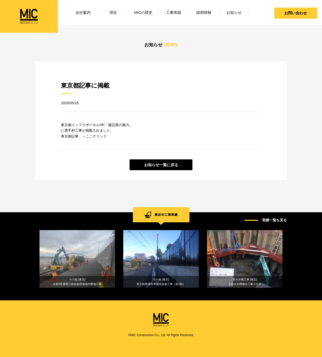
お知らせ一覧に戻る (161, 165)
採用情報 (203, 12)
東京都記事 (69, 136)
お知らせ (234, 12)
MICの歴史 (143, 12)
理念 (113, 12)
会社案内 (83, 12)
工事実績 (173, 12)
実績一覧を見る (274, 220)
